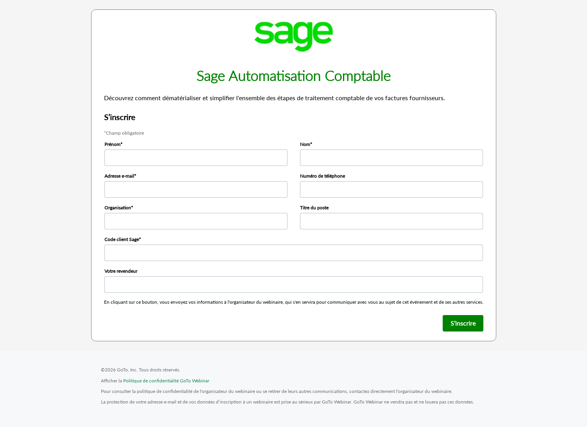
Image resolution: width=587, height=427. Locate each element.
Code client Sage (121, 239)
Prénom (112, 144)
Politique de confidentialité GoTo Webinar (166, 381)
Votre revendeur (120, 271)
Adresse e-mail (119, 176)
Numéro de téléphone (322, 176)
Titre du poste (314, 208)
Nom (305, 144)
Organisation (117, 208)
